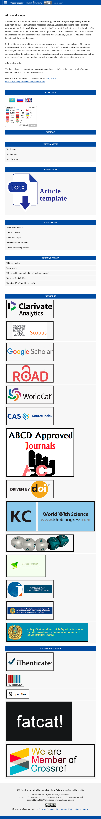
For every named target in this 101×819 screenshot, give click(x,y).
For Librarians (12, 159)
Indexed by (50, 296)
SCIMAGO (50, 132)
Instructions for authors (16, 242)
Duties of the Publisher (16, 278)
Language (50, 92)
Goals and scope (13, 237)
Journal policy (50, 258)
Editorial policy (13, 263)
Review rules (12, 268)
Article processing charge (17, 247)
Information (51, 144)
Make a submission (14, 227)
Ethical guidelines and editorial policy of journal (27, 273)
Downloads (50, 169)
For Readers (11, 149)
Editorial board (13, 232)
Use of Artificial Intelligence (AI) (20, 283)
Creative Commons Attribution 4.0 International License (63, 809)
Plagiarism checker (50, 648)
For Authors (11, 154)
